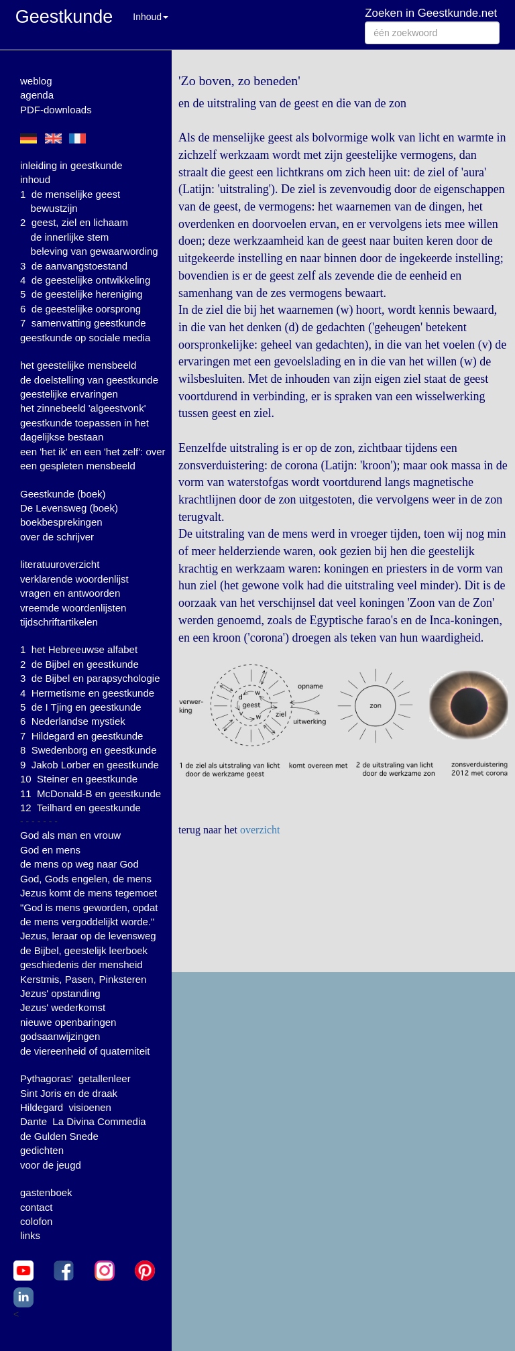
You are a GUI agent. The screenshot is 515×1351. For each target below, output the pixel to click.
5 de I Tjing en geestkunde (80, 707)
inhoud (35, 179)
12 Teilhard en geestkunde (80, 807)
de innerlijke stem (70, 237)
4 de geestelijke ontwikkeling (85, 280)
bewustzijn (54, 208)
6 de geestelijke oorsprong (80, 308)
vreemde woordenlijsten (73, 607)
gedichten (42, 1150)
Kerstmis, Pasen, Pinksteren (83, 979)
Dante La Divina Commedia (83, 1121)
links (30, 1235)
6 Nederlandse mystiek (72, 721)
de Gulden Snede (59, 1136)
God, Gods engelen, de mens (86, 878)
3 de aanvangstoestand (73, 266)
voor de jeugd (50, 1165)
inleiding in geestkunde (71, 165)
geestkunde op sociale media (85, 337)
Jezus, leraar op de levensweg (88, 935)
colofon (36, 1221)
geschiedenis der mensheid (81, 964)
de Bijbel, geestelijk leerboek (84, 950)
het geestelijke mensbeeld (78, 365)
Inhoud (150, 16)
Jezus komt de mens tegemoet (88, 892)
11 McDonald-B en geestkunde (90, 793)
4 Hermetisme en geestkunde (87, 693)
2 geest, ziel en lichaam (74, 222)
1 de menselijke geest (70, 194)
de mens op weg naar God (79, 864)
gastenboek (46, 1192)
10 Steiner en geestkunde (78, 778)
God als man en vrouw (70, 835)
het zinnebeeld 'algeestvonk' (83, 408)
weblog (36, 80)
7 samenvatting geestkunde (83, 323)
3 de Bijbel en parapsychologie (90, 678)
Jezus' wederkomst (62, 1007)
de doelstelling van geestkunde (89, 380)
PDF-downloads (56, 109)
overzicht (260, 829)
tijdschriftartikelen (59, 622)
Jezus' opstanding (60, 993)
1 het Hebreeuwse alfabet (78, 649)
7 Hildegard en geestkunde (81, 736)
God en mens (50, 850)
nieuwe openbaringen (68, 1022)
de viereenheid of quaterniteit (85, 1051)
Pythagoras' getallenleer (75, 1078)
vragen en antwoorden (70, 593)
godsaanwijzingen (60, 1036)
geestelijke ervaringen (69, 394)
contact (36, 1207)
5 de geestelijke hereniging (81, 294)
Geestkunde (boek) (63, 494)
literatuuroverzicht (59, 564)
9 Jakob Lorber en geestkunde (89, 764)
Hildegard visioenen (65, 1107)
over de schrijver (57, 536)
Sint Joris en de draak (68, 1093)
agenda (37, 95)
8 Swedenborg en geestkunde (88, 750)
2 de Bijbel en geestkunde (79, 664)
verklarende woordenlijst (74, 579)
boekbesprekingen (61, 522)
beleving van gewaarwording (94, 251)
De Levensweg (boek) (69, 508)
